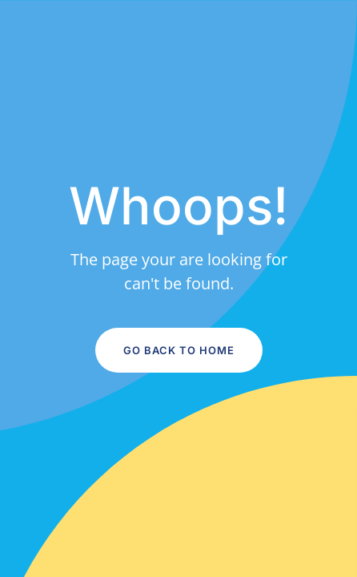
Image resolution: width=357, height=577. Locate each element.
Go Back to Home (179, 350)
